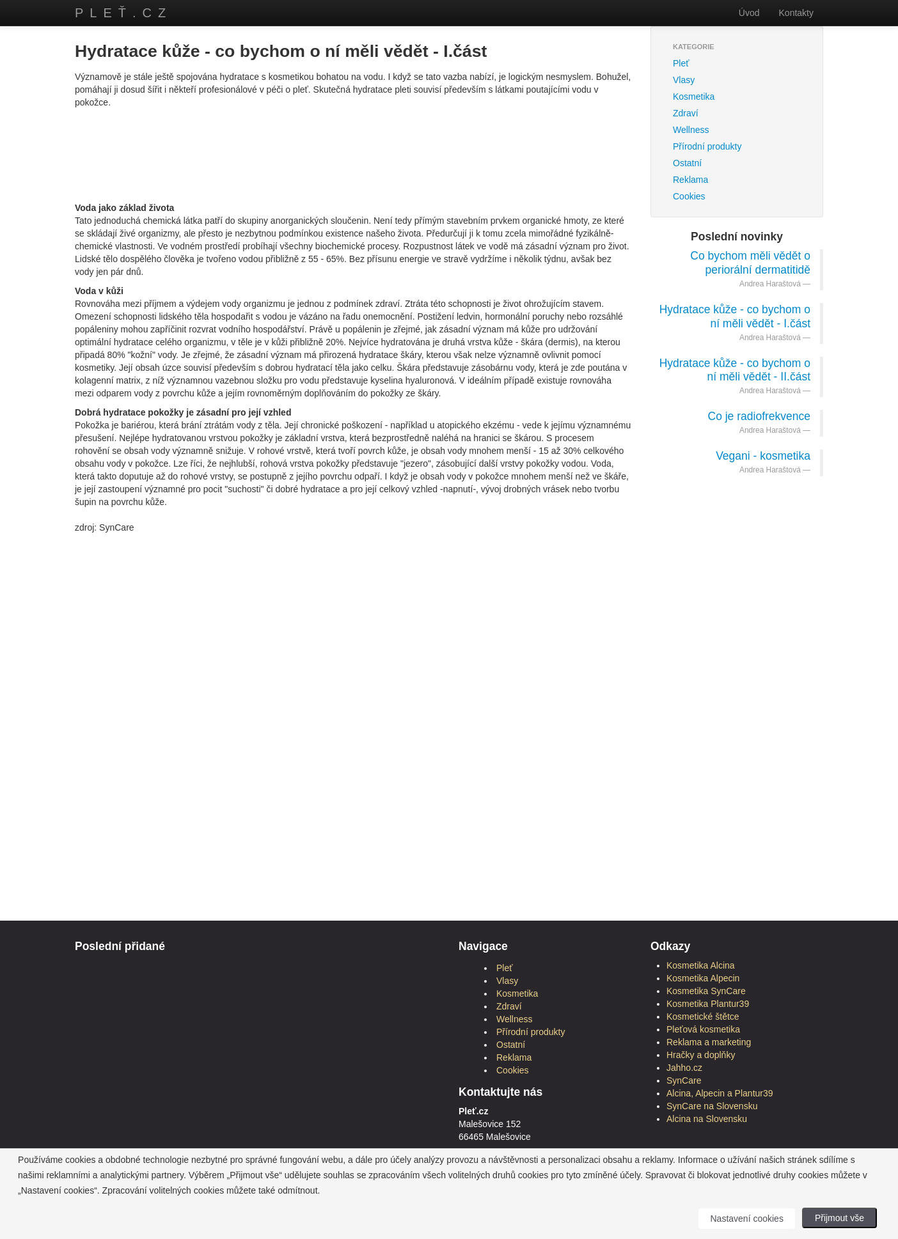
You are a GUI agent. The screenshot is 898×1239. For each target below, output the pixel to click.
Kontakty (796, 13)
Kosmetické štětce (702, 1016)
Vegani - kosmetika (763, 455)
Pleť (681, 63)
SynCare (683, 1080)
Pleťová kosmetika (703, 1029)
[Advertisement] (353, 137)
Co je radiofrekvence (759, 416)
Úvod (749, 13)
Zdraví (685, 113)
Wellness (691, 130)
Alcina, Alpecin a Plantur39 (719, 1093)
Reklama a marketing (708, 1042)
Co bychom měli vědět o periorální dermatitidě (750, 262)
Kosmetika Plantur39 (707, 1004)
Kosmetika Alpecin (702, 978)
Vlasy (684, 80)
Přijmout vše (839, 1218)
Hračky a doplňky (700, 1055)
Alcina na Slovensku (706, 1119)
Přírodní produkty (707, 146)
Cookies (689, 196)
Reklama (690, 180)
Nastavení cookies (746, 1218)
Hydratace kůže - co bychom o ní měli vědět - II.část (734, 370)
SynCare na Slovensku (711, 1106)
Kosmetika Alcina (700, 965)
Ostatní (687, 163)
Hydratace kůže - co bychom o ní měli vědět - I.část (734, 316)
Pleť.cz (123, 13)
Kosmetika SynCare (706, 991)
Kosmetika (693, 96)
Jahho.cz (684, 1068)
